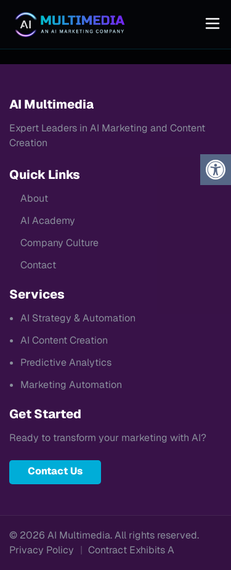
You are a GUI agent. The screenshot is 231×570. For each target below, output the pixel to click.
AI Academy (47, 220)
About (34, 198)
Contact (38, 264)
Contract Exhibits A (131, 549)
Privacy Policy (41, 549)
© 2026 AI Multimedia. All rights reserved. (104, 535)
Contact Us (55, 471)
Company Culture (59, 242)
